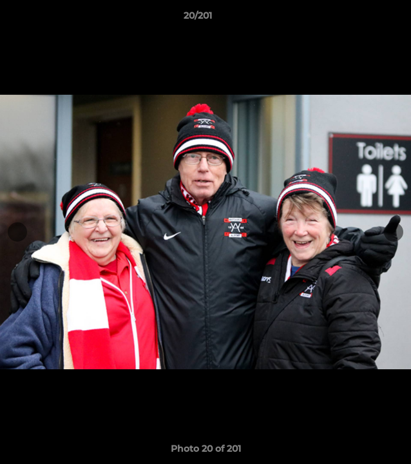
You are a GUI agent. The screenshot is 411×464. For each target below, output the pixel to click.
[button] (364, 18)
